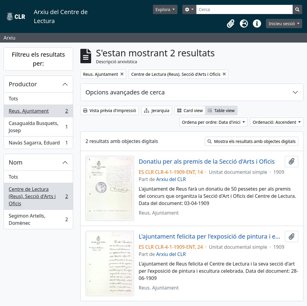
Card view (190, 110)
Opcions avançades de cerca (125, 92)
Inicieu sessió (282, 23)
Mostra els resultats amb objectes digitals (251, 141)
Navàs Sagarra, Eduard (38, 144)
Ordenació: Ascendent (275, 122)
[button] (230, 23)
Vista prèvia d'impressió (109, 110)
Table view (221, 110)
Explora (163, 9)
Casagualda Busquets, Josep (38, 127)
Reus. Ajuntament (38, 112)
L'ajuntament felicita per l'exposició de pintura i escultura (211, 236)
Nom (15, 162)
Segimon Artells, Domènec (38, 219)
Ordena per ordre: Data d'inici (212, 122)
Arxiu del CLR (171, 179)
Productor (23, 84)
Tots (13, 98)
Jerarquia (156, 110)
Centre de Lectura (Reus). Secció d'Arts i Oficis (38, 196)
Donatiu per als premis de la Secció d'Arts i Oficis (207, 161)
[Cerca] (244, 9)
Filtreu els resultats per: (38, 58)
